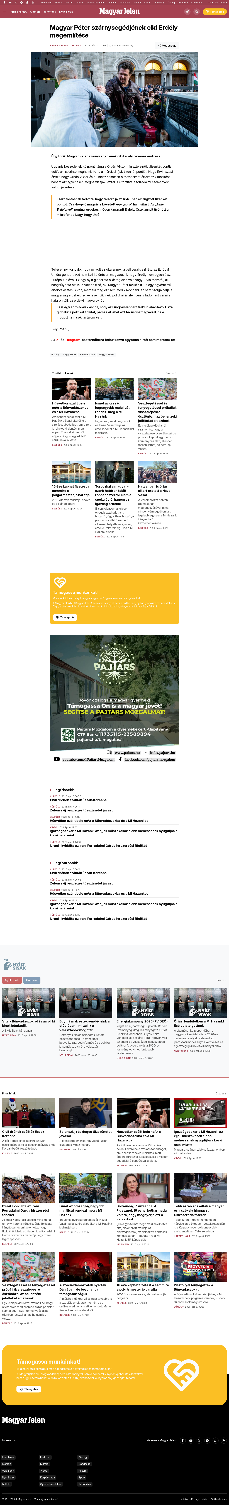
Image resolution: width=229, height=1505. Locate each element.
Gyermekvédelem (95, 2)
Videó (80, 2)
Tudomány (158, 2)
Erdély (55, 354)
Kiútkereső (196, 2)
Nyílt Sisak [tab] (12, 980)
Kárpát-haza (47, 1477)
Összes (171, 373)
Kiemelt (35, 11)
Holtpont (45, 1457)
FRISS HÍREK (19, 11)
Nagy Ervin (69, 354)
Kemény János (59, 45)
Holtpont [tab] (32, 980)
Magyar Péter (107, 354)
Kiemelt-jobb (87, 354)
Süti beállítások (219, 1499)
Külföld (69, 2)
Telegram (72, 340)
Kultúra (137, 2)
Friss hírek (8, 1457)
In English (183, 2)
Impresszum (9, 1440)
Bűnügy (112, 2)
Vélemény (46, 2)
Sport (147, 2)
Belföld (58, 2)
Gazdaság (125, 2)
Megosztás (167, 45)
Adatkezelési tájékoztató (194, 1499)
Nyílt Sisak (66, 11)
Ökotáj (171, 2)
